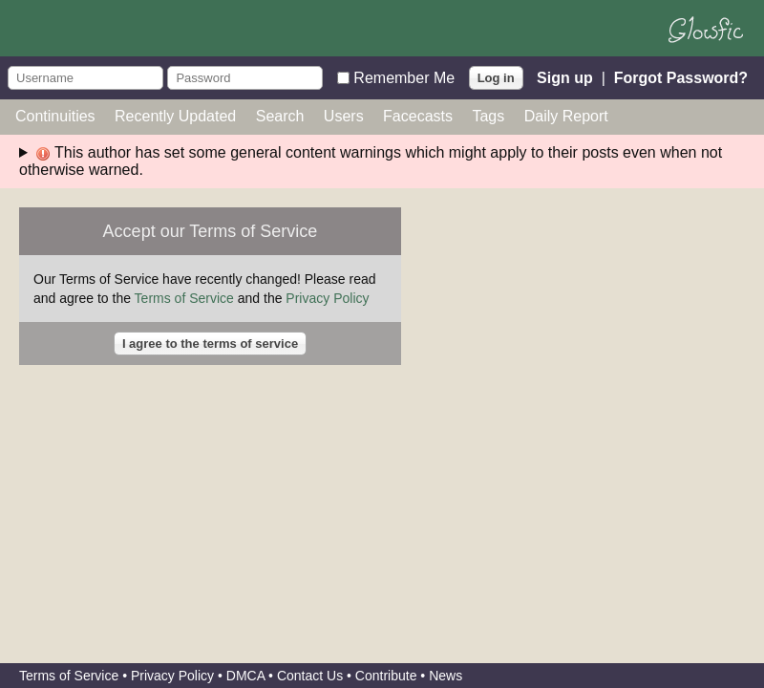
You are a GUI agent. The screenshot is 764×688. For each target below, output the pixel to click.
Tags (488, 116)
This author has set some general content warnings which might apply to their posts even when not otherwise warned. (370, 161)
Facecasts (418, 116)
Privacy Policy (327, 298)
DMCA (245, 675)
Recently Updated (175, 116)
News (445, 675)
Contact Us (310, 675)
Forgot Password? (681, 77)
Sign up (565, 77)
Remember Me (404, 77)
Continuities (55, 116)
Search (280, 116)
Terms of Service (184, 298)
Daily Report (566, 116)
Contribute (386, 675)
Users (344, 116)
